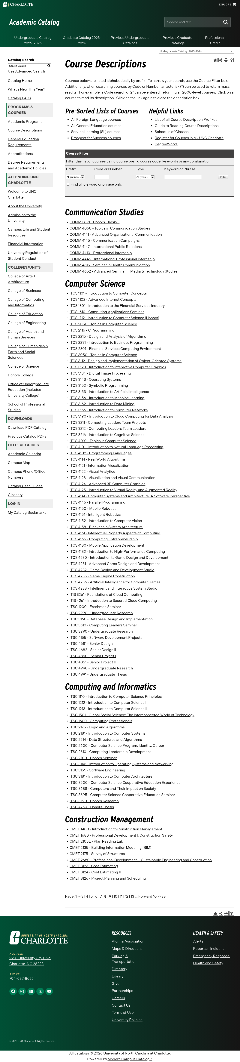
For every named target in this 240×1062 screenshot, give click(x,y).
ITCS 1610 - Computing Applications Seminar (107, 312)
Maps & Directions (127, 948)
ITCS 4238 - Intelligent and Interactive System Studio (113, 588)
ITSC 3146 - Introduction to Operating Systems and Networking (122, 764)
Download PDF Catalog (27, 427)
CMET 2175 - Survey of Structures (97, 854)
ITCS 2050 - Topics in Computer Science (103, 324)
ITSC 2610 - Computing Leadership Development (110, 752)
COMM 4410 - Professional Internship (101, 253)
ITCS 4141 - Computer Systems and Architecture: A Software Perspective (130, 496)
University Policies (127, 1020)
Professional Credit (215, 40)
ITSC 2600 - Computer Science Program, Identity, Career (117, 745)
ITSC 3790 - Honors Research (94, 801)
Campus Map (19, 463)
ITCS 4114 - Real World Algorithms (98, 459)
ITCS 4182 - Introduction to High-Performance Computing (117, 551)
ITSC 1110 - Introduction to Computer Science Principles (116, 696)
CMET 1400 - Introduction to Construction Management (116, 829)
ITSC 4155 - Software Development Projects (106, 637)
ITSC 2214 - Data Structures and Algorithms (106, 739)
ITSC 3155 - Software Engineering (97, 770)
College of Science (23, 366)
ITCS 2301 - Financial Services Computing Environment (115, 349)
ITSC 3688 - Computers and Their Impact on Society (113, 788)
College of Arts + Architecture (21, 279)
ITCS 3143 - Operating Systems (95, 379)
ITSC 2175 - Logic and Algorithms (97, 727)
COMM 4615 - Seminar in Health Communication (110, 265)
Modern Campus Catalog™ (130, 1059)
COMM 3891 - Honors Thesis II (94, 222)
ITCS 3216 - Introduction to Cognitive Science (107, 435)
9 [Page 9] (110, 896)
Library (117, 976)
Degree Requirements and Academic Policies (27, 165)
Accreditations (20, 154)
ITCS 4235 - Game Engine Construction (102, 576)
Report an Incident (208, 948)
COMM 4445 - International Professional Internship (112, 259)
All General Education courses (96, 126)
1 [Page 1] (76, 896)
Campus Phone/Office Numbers (26, 474)
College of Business (24, 291)
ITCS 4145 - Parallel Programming (97, 502)
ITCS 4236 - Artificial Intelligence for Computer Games (115, 582)
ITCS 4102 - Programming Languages (101, 453)
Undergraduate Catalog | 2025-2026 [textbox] (181, 51)
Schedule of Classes (172, 132)
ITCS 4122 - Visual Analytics (92, 471)
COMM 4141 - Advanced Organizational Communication (116, 234)
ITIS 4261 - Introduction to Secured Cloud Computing (113, 600)
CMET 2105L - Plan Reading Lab (96, 841)
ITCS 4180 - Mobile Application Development (107, 545)
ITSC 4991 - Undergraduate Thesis (98, 674)
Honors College (21, 375)
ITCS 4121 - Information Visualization (99, 465)
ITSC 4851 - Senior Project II (93, 662)
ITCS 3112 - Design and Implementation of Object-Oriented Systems (126, 361)
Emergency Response (211, 956)
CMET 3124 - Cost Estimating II (95, 872)
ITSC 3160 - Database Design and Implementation (111, 619)
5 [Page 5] (92, 896)
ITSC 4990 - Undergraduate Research (101, 668)
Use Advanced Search (26, 71)
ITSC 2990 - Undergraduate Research (101, 613)
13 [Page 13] (132, 896)
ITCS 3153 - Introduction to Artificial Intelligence (109, 392)
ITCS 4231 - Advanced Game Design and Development (115, 564)
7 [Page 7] (101, 896)
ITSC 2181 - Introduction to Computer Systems (108, 733)
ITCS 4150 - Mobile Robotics (93, 508)
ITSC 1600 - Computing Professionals (101, 721)
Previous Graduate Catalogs (177, 40)
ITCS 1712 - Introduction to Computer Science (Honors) (114, 318)
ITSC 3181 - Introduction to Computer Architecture (111, 776)
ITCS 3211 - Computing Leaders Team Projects (108, 422)
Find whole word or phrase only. (96, 184)
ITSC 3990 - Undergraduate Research (101, 631)
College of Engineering (27, 323)
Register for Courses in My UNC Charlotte (189, 138)
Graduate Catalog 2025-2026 (82, 40)
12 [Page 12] (126, 896)
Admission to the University (22, 218)
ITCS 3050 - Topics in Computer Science (103, 355)
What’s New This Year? (26, 89)
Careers (118, 998)
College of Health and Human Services (26, 334)
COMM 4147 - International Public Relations (106, 247)
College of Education (25, 314)
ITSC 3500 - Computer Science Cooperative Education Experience (125, 782)
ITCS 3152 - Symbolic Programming (99, 385)
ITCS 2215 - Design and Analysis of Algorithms (108, 336)
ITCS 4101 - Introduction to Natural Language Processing (116, 447)
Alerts (198, 941)
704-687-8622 (21, 978)
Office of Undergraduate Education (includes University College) (28, 390)
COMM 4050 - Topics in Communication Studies (110, 228)
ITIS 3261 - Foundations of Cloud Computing (106, 594)
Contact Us (121, 1005)
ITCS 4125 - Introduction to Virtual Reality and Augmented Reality (123, 490)
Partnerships (122, 991)
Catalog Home (20, 81)
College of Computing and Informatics (26, 302)
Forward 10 (147, 896)
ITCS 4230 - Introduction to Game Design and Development (119, 557)
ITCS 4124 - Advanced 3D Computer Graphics (107, 484)
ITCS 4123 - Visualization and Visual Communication (112, 478)
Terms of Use (123, 1012)
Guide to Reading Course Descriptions (187, 126)
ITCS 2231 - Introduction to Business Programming (111, 342)
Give (115, 983)
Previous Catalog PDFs (27, 436)
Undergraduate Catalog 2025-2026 (33, 40)
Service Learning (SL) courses (96, 132)
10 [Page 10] (115, 896)
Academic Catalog (34, 22)
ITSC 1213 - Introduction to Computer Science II (108, 709)
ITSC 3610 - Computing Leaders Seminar (103, 625)
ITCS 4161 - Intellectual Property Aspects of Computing (115, 533)
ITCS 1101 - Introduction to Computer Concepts (108, 293)
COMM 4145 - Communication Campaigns (105, 240)
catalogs (81, 1053)
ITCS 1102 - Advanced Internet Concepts (103, 299)
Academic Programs (25, 121)
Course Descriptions (25, 130)
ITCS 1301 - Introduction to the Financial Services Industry (117, 306)
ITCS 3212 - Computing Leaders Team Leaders (108, 428)
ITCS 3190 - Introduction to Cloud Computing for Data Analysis (121, 416)
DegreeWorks (166, 144)
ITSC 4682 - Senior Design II (93, 650)
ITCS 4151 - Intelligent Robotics (95, 514)
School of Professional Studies (26, 407)
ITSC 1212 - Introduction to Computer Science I (108, 702)
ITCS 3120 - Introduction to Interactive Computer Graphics (118, 367)
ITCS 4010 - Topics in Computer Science (103, 441)
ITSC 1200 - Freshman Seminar (95, 607)
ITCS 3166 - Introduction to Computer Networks (109, 410)
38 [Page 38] (163, 896)
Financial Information (25, 244)
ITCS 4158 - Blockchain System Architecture (106, 527)
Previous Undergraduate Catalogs (130, 40)
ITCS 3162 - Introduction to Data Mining (102, 404)
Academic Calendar (24, 454)
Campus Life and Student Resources (29, 232)
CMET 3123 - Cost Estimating (94, 866)
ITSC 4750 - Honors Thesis (92, 807)
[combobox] (196, 51)
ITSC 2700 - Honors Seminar (93, 758)
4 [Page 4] (87, 896)
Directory (119, 969)
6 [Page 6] (96, 896)
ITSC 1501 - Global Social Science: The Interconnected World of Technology (132, 715)
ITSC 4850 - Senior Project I (93, 656)
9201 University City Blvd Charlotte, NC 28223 (30, 961)
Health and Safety (208, 963)
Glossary (15, 495)
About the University (25, 206)
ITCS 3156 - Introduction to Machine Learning (107, 398)
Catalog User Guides (25, 486)
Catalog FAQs (19, 98)
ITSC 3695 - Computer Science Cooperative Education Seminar (122, 795)
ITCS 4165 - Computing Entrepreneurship (104, 539)
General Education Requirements (23, 142)
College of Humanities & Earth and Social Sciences (28, 352)
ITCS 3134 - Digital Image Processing (100, 373)
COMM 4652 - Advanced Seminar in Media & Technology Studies (124, 271)
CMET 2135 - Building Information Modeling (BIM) (110, 847)
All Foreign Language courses (96, 119)
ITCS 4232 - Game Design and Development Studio (112, 570)
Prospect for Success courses (96, 138)
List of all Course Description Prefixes (186, 119)
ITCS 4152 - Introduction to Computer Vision (106, 521)
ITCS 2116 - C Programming (92, 330)
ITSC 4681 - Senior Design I (92, 643)
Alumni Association (128, 941)
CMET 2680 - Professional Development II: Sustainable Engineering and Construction (141, 860)
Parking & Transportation (124, 959)
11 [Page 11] (121, 896)
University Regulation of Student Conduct (28, 256)
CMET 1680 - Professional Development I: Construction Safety (121, 835)
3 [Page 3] (82, 896)
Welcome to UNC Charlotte (22, 194)
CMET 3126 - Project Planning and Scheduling (108, 878)
